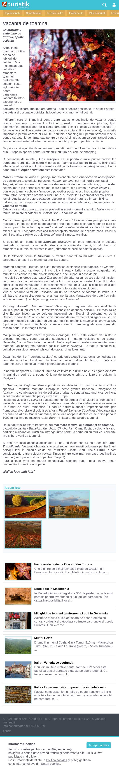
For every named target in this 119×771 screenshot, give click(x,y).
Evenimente (76, 13)
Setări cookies (50, 763)
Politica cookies (56, 760)
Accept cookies (98, 745)
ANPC (7, 731)
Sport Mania (33, 13)
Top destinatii (12, 13)
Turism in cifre (54, 13)
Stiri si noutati (97, 13)
